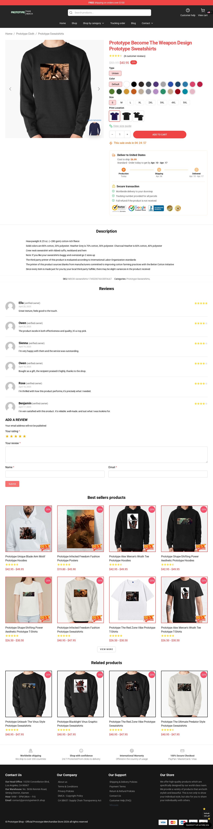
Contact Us (115, 795)
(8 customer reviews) (134, 56)
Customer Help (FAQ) (120, 800)
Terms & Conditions (68, 786)
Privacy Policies (66, 791)
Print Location (116, 108)
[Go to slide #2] (63, 145)
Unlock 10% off (207, 814)
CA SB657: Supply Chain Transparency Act (79, 800)
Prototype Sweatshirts (51, 33)
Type (111, 68)
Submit (12, 484)
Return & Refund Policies (122, 791)
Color (112, 78)
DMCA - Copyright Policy (70, 795)
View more (106, 649)
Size (111, 97)
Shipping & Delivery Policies (123, 782)
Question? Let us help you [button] (197, 825)
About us (62, 782)
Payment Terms (117, 786)
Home (8, 33)
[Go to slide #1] (46, 145)
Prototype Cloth (25, 33)
